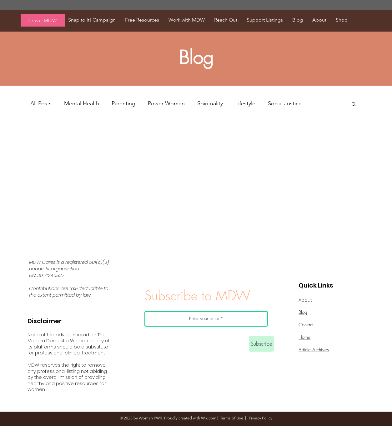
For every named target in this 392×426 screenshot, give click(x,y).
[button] (354, 104)
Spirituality (210, 103)
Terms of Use (231, 418)
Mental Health (81, 103)
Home (304, 337)
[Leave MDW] (43, 20)
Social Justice (285, 103)
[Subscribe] (261, 344)
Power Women (166, 103)
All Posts (41, 103)
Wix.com (208, 418)
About (305, 300)
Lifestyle (245, 103)
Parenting (123, 103)
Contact (306, 325)
